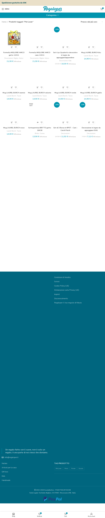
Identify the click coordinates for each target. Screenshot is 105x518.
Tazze (96, 201)
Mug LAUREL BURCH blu (91, 198)
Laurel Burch (89, 201)
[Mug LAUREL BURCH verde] (65, 298)
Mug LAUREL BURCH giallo (91, 385)
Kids (70, 206)
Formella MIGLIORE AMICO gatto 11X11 (13, 53)
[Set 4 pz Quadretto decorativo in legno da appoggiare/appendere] (65, 111)
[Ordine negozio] (92, 22)
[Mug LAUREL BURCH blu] (91, 111)
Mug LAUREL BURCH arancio (13, 386)
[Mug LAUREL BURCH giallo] (91, 298)
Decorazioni (7, 57)
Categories (51, 15)
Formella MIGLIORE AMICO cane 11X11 (39, 199)
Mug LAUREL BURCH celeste (39, 386)
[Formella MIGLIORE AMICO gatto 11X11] (13, 38)
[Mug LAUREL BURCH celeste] (39, 298)
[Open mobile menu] (5, 9)
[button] (12, 46)
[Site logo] (52, 9)
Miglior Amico (18, 57)
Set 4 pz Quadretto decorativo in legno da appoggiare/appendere (65, 201)
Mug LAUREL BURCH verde (65, 385)
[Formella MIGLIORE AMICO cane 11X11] (39, 111)
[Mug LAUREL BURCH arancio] (13, 298)
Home (4, 22)
